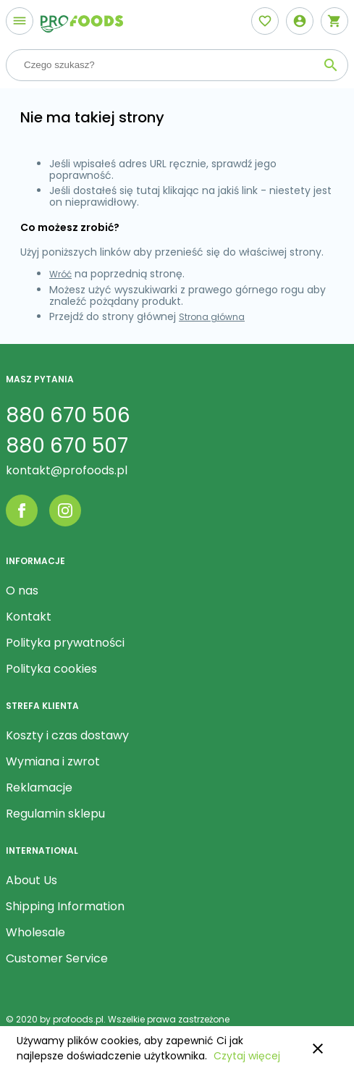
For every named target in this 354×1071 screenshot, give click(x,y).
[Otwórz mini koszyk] (334, 21)
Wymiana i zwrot (53, 761)
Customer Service (57, 958)
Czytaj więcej (247, 1056)
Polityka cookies (51, 668)
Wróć (60, 274)
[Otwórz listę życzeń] (265, 21)
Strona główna (212, 317)
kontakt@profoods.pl (66, 470)
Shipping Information (65, 906)
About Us (31, 880)
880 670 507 (67, 446)
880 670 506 (68, 415)
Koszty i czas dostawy (67, 735)
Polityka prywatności (65, 642)
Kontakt (28, 616)
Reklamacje (39, 787)
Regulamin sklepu (55, 813)
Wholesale (35, 932)
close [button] (317, 1048)
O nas (22, 590)
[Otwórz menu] (19, 21)
